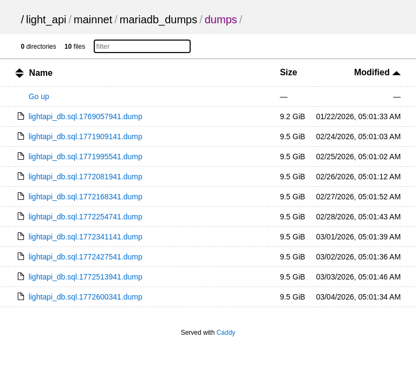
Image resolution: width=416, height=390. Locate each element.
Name (41, 72)
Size (288, 72)
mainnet (93, 19)
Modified (377, 72)
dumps (221, 19)
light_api (46, 19)
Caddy (226, 332)
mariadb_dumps (158, 19)
